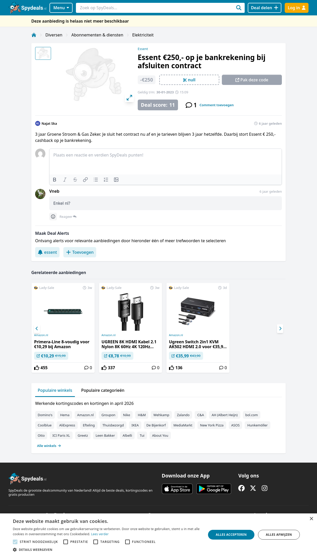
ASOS (235, 425)
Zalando (183, 415)
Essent (143, 49)
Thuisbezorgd (113, 425)
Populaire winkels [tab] (55, 390)
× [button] (311, 519)
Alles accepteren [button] (231, 534)
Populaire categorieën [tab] (103, 390)
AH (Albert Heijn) (224, 415)
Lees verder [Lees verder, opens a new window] (100, 534)
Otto (41, 435)
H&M (142, 415)
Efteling (89, 425)
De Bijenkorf (156, 425)
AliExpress (67, 425)
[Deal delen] (264, 8)
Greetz (83, 435)
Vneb (54, 191)
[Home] (33, 34)
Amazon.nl (41, 335)
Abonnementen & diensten (97, 35)
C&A (200, 415)
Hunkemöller (257, 425)
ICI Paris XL (61, 435)
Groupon (108, 415)
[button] (107, 549)
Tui (142, 435)
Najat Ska (49, 123)
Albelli (127, 435)
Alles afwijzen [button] (279, 534)
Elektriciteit (143, 35)
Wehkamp (161, 415)
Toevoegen (80, 252)
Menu (61, 8)
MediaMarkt (182, 425)
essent (47, 252)
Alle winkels (49, 445)
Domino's (45, 415)
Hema (64, 415)
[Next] (280, 328)
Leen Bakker (105, 435)
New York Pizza (212, 425)
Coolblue (45, 425)
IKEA (135, 425)
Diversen (53, 35)
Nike (126, 415)
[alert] (158, 534)
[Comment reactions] (53, 216)
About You (160, 435)
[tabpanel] (158, 423)
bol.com (251, 415)
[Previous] (37, 328)
